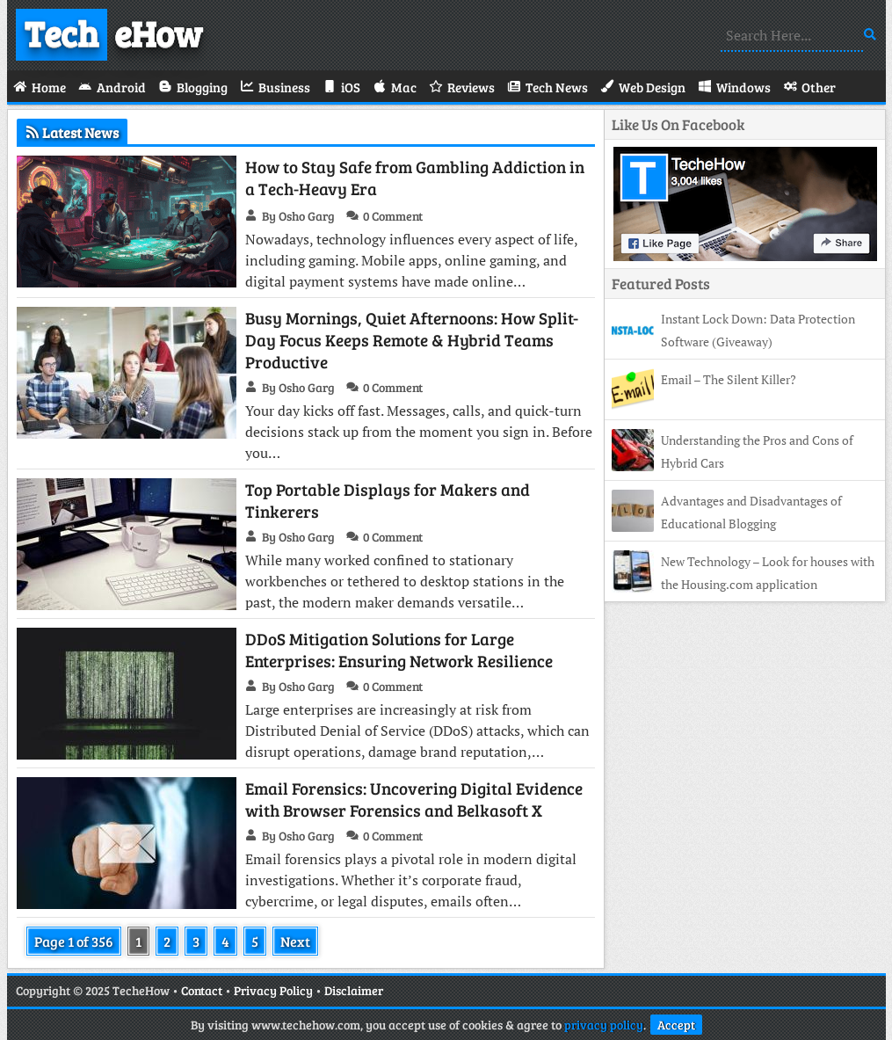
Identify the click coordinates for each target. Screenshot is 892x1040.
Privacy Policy (273, 990)
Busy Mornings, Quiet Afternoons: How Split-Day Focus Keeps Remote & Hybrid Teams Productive (411, 340)
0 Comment (393, 215)
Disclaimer (353, 990)
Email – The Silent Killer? (728, 379)
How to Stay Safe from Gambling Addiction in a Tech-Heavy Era (414, 178)
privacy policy (603, 1024)
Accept (676, 1024)
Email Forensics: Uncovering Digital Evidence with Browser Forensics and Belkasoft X (414, 799)
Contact (201, 990)
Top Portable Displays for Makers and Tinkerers (387, 500)
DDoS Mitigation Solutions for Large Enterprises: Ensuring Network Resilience (399, 650)
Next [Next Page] (295, 941)
